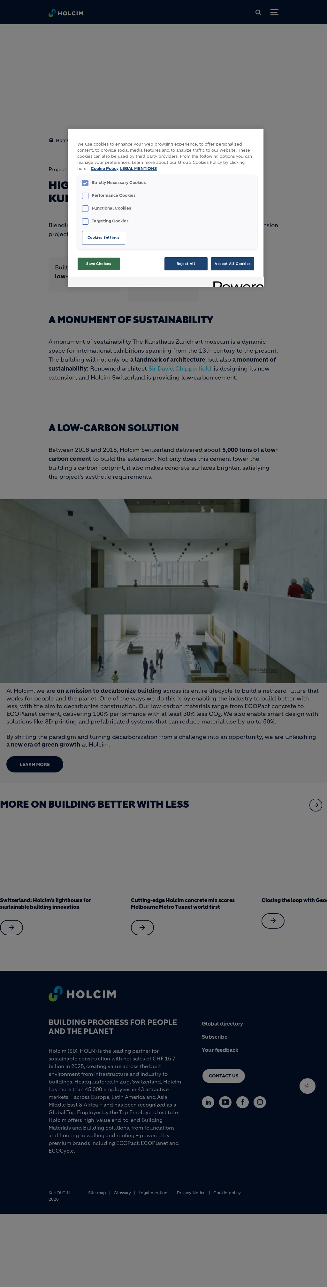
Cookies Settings (103, 237)
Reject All (186, 263)
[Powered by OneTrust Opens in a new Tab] (236, 283)
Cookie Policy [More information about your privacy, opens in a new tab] (104, 168)
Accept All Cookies (233, 263)
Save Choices (98, 263)
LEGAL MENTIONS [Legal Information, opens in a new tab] (138, 168)
